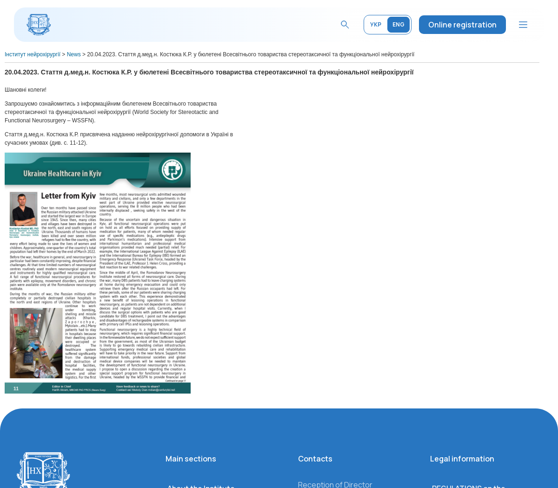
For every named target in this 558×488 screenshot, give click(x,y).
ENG (398, 24)
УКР (375, 24)
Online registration (462, 25)
